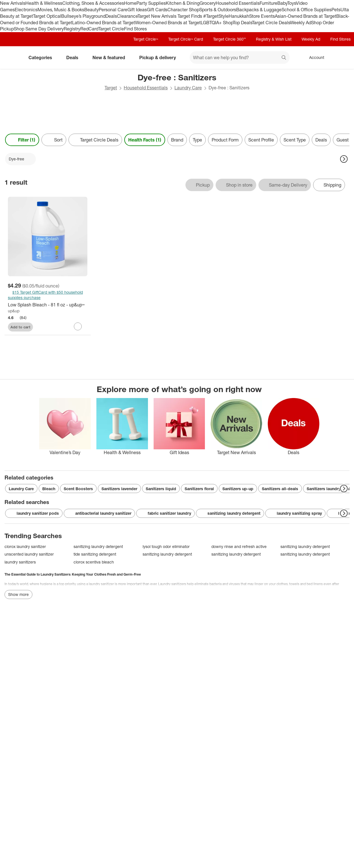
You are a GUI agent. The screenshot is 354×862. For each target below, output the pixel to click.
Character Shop (183, 9)
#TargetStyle (216, 16)
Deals (111, 16)
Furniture (268, 3)
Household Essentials (238, 3)
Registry (72, 29)
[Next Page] (343, 158)
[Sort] (53, 140)
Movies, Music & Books (60, 9)
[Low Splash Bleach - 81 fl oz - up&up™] (47, 305)
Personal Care (113, 9)
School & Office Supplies (306, 9)
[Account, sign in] (313, 57)
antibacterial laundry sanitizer (99, 513)
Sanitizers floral (199, 488)
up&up (13, 310)
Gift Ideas (137, 9)
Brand (177, 140)
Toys (291, 3)
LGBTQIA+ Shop (217, 22)
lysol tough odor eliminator (166, 546)
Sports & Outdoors (217, 9)
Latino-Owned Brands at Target (103, 22)
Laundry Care (188, 87)
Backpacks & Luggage (259, 9)
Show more (18, 594)
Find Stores (135, 29)
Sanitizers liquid (161, 488)
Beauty (91, 9)
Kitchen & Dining (183, 3)
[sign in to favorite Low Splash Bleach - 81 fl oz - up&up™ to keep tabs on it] (78, 326)
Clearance (127, 16)
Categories (42, 57)
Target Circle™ (145, 39)
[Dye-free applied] (20, 159)
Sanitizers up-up (237, 488)
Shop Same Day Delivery (39, 29)
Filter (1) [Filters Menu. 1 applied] (22, 139)
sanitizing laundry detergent (230, 513)
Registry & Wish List (273, 39)
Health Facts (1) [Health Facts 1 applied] (144, 140)
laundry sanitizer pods (34, 513)
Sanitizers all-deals (280, 488)
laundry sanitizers (20, 562)
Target (111, 87)
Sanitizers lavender (119, 488)
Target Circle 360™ (229, 39)
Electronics (26, 9)
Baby (282, 3)
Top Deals (242, 22)
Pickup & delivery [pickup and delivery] (159, 57)
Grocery (208, 3)
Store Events (262, 16)
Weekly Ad (300, 22)
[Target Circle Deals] (95, 140)
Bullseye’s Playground (83, 16)
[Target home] (12, 57)
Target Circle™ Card (185, 39)
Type (197, 140)
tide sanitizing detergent (95, 554)
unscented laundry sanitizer (29, 554)
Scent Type (295, 140)
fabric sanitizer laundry (165, 513)
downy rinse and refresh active (239, 546)
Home (130, 3)
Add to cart (20, 327)
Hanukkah (239, 16)
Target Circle (111, 29)
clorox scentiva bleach (94, 562)
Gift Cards (157, 9)
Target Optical (47, 16)
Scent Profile (261, 140)
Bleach (48, 488)
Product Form (225, 140)
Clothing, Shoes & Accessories (93, 3)
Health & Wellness (43, 3)
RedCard (89, 29)
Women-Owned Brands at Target (168, 22)
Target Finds (190, 16)
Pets (335, 9)
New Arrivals (12, 3)
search (284, 58)
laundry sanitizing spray (295, 513)
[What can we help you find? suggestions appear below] (239, 57)
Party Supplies (151, 3)
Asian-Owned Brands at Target (305, 16)
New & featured (111, 57)
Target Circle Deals (271, 22)
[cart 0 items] (342, 57)
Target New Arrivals (158, 16)
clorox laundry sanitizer (25, 546)
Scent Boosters (78, 488)
